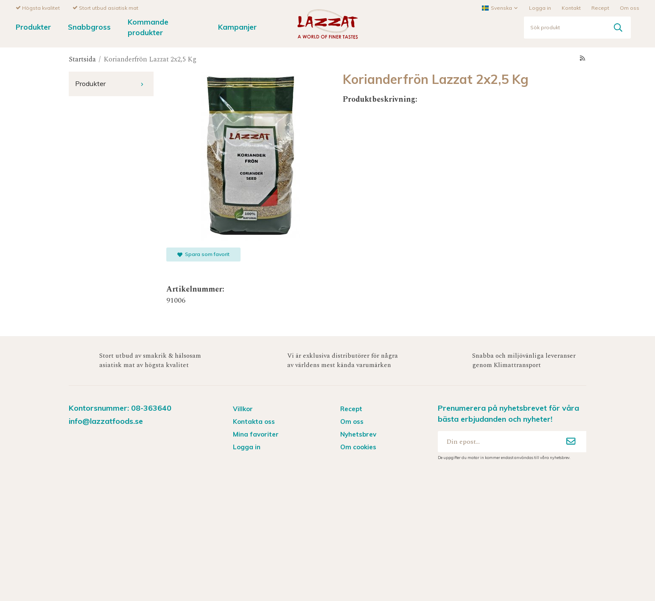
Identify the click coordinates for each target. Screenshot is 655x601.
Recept (600, 7)
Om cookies (358, 446)
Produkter (33, 26)
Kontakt (571, 7)
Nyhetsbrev (358, 434)
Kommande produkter (148, 26)
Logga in (540, 7)
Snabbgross (89, 26)
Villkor (243, 408)
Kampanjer (237, 26)
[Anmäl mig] (571, 441)
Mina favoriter (256, 434)
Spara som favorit (203, 253)
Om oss (629, 7)
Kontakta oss (254, 421)
